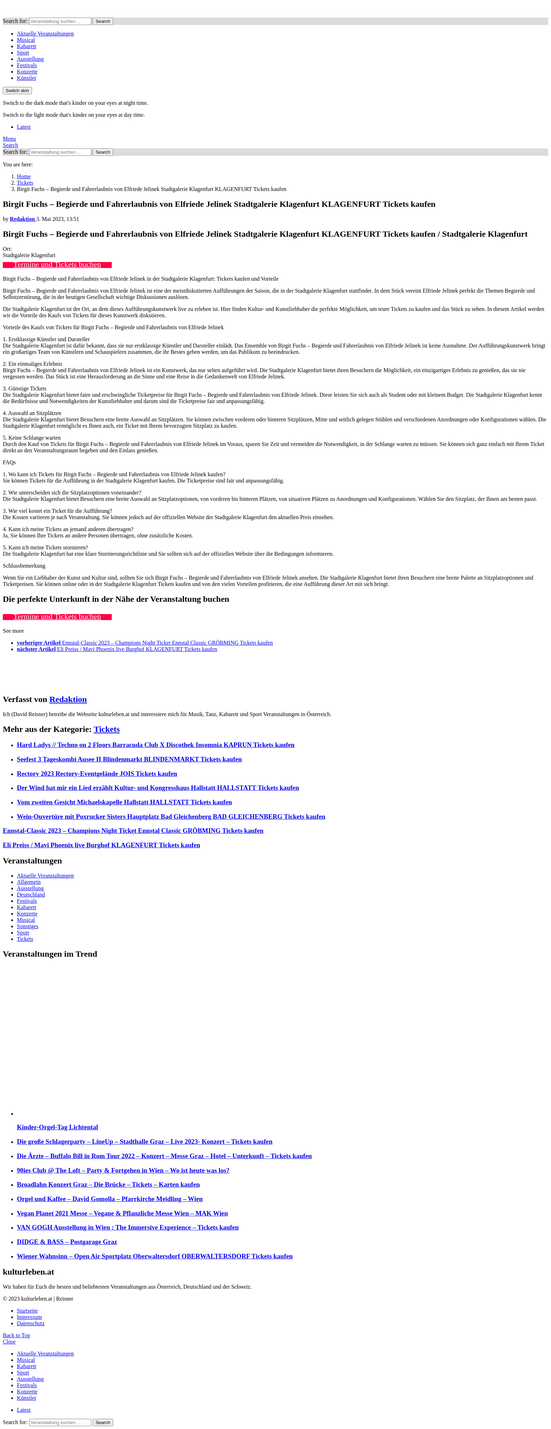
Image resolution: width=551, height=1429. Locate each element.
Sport (23, 53)
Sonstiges (27, 926)
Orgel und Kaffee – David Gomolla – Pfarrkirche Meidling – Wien (110, 1198)
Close (9, 1342)
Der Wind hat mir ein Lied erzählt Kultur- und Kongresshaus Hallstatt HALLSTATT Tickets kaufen (158, 787)
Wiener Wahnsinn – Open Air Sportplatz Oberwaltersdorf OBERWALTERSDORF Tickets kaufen (155, 1256)
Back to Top (16, 1335)
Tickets (107, 729)
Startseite (27, 1311)
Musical (26, 40)
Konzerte (27, 72)
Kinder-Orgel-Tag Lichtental (57, 1127)
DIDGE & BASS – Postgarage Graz (67, 1241)
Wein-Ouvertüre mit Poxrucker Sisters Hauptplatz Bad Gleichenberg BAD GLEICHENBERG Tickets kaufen (171, 816)
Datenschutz (31, 1323)
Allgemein (29, 882)
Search (103, 21)
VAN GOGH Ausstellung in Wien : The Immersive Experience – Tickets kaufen (128, 1227)
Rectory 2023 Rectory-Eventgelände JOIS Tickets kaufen (97, 773)
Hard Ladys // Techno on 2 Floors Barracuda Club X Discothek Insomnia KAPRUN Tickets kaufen (155, 744)
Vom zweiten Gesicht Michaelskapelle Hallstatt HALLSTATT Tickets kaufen (124, 802)
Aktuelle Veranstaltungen (45, 34)
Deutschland (31, 895)
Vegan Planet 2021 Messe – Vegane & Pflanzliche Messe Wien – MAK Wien (122, 1213)
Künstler (26, 78)
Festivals (27, 65)
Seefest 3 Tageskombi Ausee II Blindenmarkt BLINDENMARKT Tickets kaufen (129, 759)
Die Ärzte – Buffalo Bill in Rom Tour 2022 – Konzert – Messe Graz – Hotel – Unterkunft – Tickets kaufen (164, 1156)
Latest (24, 127)
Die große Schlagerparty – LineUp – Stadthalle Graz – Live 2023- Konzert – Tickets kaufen (144, 1141)
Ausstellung (30, 59)
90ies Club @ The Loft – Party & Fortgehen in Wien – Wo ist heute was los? (123, 1170)
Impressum (29, 1317)
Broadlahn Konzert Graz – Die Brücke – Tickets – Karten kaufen (108, 1184)
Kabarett (26, 46)
